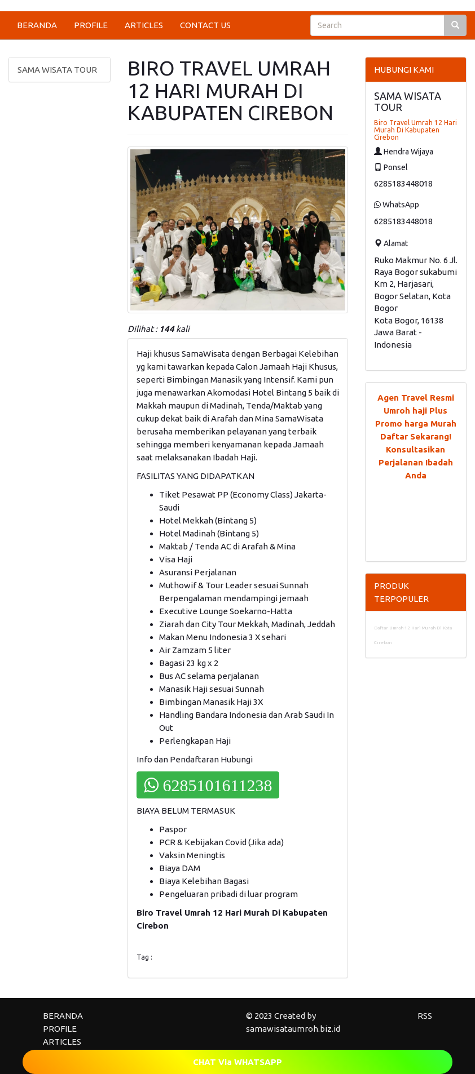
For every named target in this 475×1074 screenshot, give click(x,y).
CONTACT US (205, 25)
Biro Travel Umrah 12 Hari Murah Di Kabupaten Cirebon (415, 130)
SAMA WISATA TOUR (57, 69)
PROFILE (91, 25)
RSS (424, 1015)
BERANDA (37, 25)
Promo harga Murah (415, 423)
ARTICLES (144, 25)
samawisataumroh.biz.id (293, 1028)
